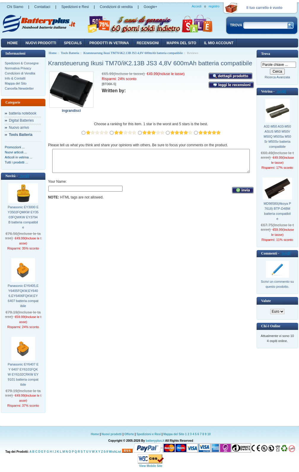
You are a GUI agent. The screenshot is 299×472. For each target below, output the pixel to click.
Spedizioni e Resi (75, 7)
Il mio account (218, 43)
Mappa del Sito (15, 83)
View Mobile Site (150, 466)
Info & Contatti (15, 78)
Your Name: (57, 186)
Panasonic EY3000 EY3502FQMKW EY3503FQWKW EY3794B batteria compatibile (23, 217)
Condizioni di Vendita (20, 73)
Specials (73, 43)
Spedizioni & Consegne (22, 63)
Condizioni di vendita (116, 7)
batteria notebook (22, 113)
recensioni (148, 43)
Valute (266, 301)
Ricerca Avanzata (277, 77)
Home (12, 43)
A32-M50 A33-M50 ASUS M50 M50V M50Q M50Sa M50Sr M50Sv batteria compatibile (277, 136)
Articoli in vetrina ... (18, 157)
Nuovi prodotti (111, 434)
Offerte (129, 434)
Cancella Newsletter (19, 88)
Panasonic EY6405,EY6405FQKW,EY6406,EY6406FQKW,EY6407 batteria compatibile (23, 296)
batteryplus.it (155, 440)
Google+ (150, 7)
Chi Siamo (15, 7)
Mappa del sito (181, 43)
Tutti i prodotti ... (16, 162)
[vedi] (23, 176)
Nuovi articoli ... (16, 152)
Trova (265, 54)
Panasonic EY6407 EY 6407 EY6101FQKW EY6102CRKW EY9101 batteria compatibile (23, 374)
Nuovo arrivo (19, 127)
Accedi (196, 6)
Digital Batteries (21, 120)
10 (209, 434)
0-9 (106, 451)
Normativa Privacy (18, 68)
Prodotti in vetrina (109, 43)
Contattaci (42, 7)
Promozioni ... (15, 147)
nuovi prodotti (41, 43)
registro (214, 6)
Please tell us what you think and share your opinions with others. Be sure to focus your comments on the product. (138, 145)
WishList (115, 451)
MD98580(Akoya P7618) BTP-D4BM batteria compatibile (277, 211)
